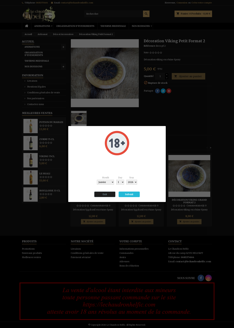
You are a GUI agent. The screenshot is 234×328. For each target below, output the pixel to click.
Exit (105, 194)
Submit (129, 194)
